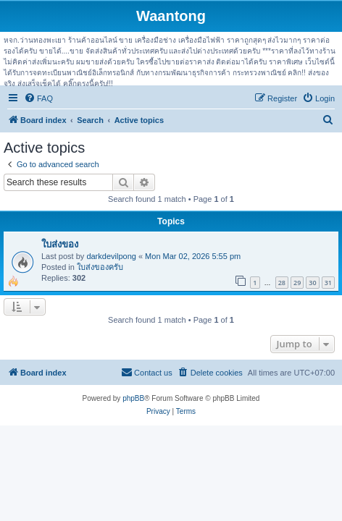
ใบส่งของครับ (100, 267)
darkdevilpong (111, 256)
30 (312, 282)
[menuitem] (38, 98)
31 (328, 282)
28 (281, 282)
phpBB (133, 398)
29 (297, 282)
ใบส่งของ (59, 244)
